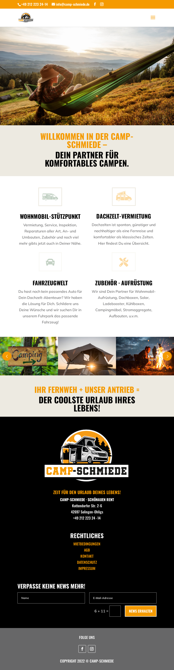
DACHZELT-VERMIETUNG (123, 216)
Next (167, 356)
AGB (87, 550)
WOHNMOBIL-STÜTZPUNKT (50, 216)
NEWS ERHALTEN (140, 611)
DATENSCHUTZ (87, 562)
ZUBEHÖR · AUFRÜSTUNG (123, 282)
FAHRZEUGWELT (50, 282)
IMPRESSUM (86, 568)
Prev (6, 356)
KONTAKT (87, 556)
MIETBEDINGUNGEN (86, 544)
